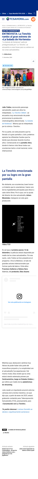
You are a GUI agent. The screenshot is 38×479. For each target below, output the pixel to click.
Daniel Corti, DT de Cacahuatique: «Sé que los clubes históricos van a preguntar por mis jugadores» (9, 452)
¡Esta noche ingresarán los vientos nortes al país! (27, 449)
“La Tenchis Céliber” (19, 113)
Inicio (3, 25)
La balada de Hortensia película (16, 429)
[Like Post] (33, 61)
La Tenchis (6, 432)
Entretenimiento (11, 25)
